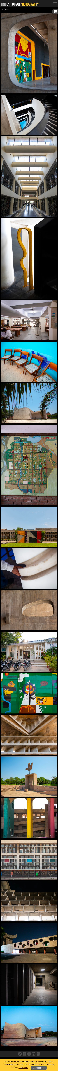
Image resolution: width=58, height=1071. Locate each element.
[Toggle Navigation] (55, 4)
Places (6, 9)
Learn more (23, 1067)
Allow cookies (38, 1067)
